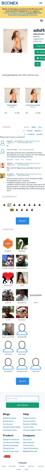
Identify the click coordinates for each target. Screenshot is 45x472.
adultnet (12, 107)
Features (12, 466)
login (7, 137)
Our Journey (7, 424)
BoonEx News (8, 421)
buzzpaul (21, 320)
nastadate (8, 371)
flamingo (22, 251)
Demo (26, 469)
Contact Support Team (32, 430)
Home (4, 466)
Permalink (10, 159)
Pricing (21, 466)
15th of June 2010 (23, 175)
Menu (40, 1)
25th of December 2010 (25, 142)
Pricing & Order (8, 448)
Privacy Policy (28, 446)
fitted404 (10, 174)
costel (8, 320)
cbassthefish (22, 268)
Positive (30, 131)
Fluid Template (12, 105)
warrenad (22, 354)
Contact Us (27, 440)
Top (39, 127)
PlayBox (8, 251)
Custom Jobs (28, 427)
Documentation (29, 421)
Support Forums (29, 418)
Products (31, 134)
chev (36, 303)
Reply (17, 159)
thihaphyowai (22, 371)
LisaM (22, 285)
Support (31, 466)
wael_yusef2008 (9, 337)
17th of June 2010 (23, 165)
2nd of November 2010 (26, 149)
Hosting (40, 466)
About (19, 469)
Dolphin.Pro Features (11, 440)
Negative (38, 131)
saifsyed (8, 354)
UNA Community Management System (25, 14)
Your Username (12, 149)
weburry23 (8, 285)
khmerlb (9, 141)
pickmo (8, 303)
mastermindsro (8, 268)
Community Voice (10, 430)
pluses (28, 159)
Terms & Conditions (30, 448)
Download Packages (10, 446)
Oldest (34, 127)
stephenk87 (22, 337)
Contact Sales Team (11, 451)
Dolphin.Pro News (9, 418)
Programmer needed (33, 105)
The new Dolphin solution (14, 13)
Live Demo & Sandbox (11, 443)
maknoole (35, 371)
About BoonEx (28, 443)
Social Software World (11, 427)
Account (39, 134)
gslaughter (22, 303)
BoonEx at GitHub (30, 424)
